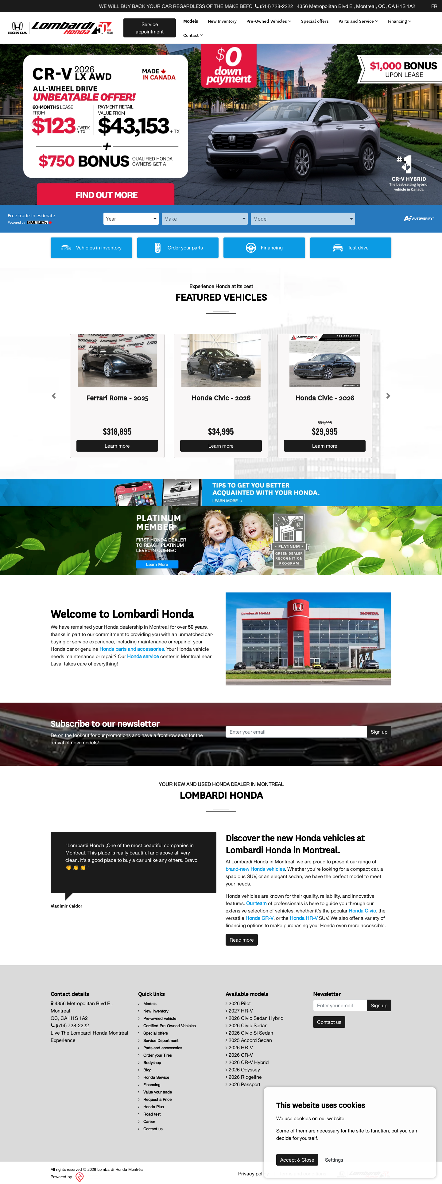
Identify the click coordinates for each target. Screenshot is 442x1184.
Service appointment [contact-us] (149, 26)
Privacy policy (253, 1170)
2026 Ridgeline (244, 1074)
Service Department (158, 1037)
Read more (242, 936)
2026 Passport (243, 1081)
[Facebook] (418, 6)
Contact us (150, 1126)
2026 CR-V (239, 1052)
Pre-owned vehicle (157, 1015)
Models (189, 19)
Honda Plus (151, 1103)
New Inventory (221, 19)
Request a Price (155, 1096)
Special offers (314, 19)
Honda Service (153, 1074)
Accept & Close (297, 1160)
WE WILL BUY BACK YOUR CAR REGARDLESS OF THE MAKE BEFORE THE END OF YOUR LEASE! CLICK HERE (240, 6)
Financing (398, 19)
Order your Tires (155, 1052)
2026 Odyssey (243, 1066)
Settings (334, 1160)
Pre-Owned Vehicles (267, 19)
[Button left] (54, 392)
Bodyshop (149, 1059)
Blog (144, 1067)
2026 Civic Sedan (247, 1022)
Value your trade (155, 1089)
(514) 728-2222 (274, 6)
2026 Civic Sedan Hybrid (254, 1015)
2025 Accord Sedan (249, 1037)
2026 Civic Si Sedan (249, 1029)
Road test (149, 1111)
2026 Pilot (238, 1000)
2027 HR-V (239, 1007)
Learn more (117, 442)
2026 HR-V (239, 1044)
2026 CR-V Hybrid (247, 1059)
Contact (192, 33)
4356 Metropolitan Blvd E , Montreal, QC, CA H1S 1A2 (355, 6)
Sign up (379, 728)
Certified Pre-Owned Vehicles (167, 1022)
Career (146, 1118)
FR (434, 6)
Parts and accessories (160, 1045)
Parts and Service (357, 19)
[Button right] (388, 392)
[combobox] (131, 215)
